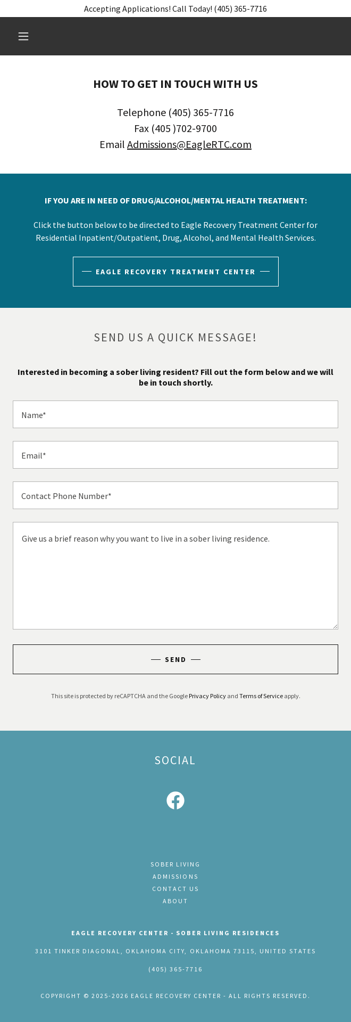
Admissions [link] (175, 876)
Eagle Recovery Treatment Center (176, 271)
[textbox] (175, 414)
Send (176, 659)
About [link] (175, 901)
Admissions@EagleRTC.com (189, 144)
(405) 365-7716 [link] (175, 969)
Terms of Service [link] (261, 696)
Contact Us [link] (175, 889)
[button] (29, 36)
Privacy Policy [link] (207, 696)
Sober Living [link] (175, 864)
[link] (175, 802)
